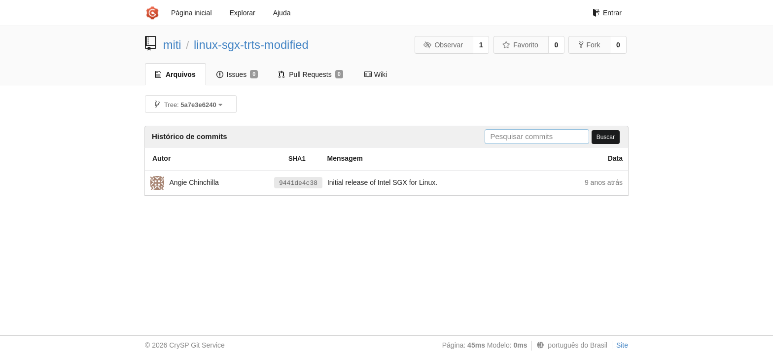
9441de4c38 (298, 183)
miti (172, 44)
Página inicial (191, 13)
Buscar (606, 137)
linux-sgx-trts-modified (251, 44)
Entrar (607, 13)
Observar (443, 45)
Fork (589, 45)
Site (622, 345)
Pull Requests (311, 74)
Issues (237, 74)
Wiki (375, 74)
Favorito (520, 45)
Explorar (242, 13)
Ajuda (282, 13)
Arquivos (175, 74)
